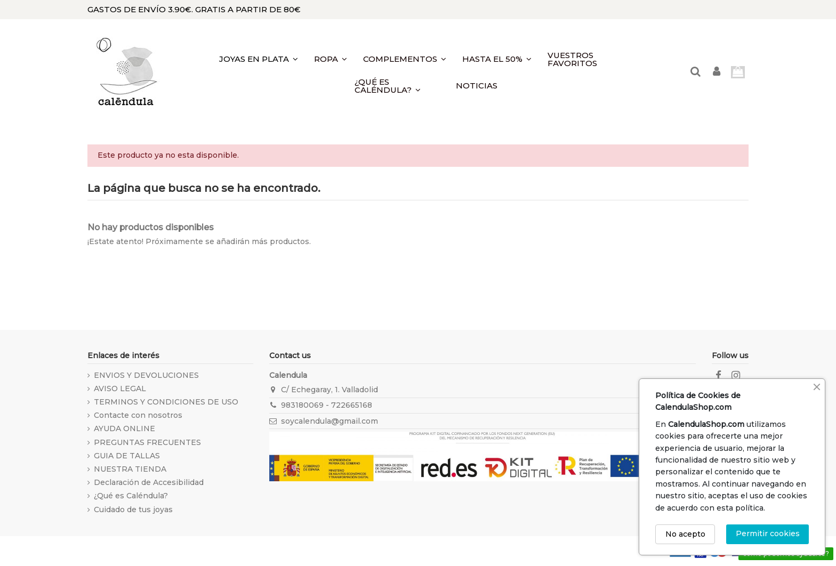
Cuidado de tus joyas (133, 509)
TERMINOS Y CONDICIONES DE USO (166, 402)
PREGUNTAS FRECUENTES (147, 442)
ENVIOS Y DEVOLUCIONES (146, 375)
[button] (397, 85)
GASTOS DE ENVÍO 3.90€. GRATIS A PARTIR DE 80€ (194, 9)
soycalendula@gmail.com (329, 421)
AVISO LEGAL (120, 388)
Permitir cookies (768, 533)
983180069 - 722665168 (326, 405)
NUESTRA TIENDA (130, 469)
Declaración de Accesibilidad (149, 482)
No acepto (685, 534)
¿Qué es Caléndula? (131, 495)
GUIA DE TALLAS (127, 455)
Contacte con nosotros (138, 415)
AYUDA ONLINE (124, 428)
